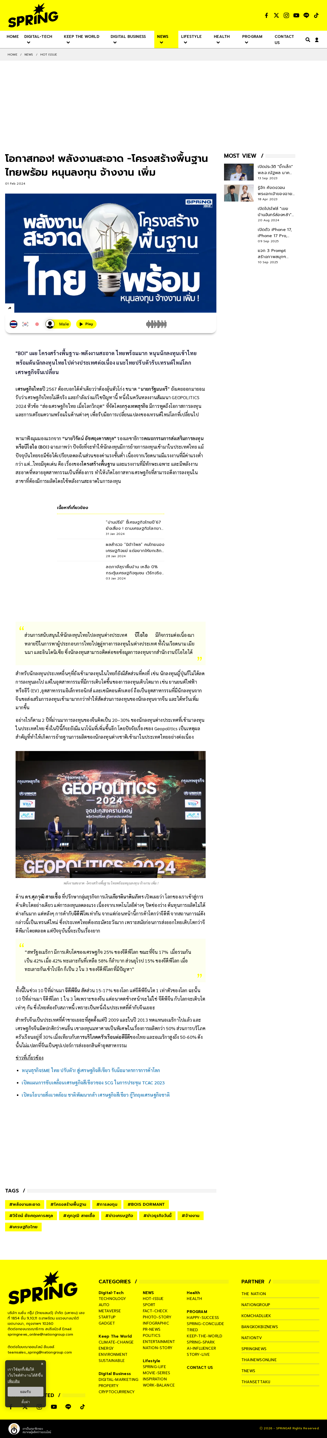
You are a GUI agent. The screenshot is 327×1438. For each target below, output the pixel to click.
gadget (107, 1323)
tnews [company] (248, 1371)
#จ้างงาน (190, 1216)
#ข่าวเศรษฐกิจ (119, 1216)
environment (113, 1354)
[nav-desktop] (13, 36)
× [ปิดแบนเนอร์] (42, 1364)
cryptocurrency (117, 1392)
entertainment (159, 1342)
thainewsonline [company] (259, 1360)
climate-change (116, 1342)
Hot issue (48, 54)
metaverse (110, 1311)
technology (112, 1299)
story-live (198, 1354)
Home (12, 54)
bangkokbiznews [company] (259, 1327)
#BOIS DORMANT (146, 1204)
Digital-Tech (111, 1293)
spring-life (154, 1367)
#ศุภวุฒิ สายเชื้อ (79, 1216)
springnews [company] (253, 1349)
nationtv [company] (251, 1338)
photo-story (157, 1317)
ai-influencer (201, 1348)
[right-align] (307, 39)
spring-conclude (205, 1324)
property (109, 1386)
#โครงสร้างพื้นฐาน (68, 1204)
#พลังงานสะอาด (24, 1204)
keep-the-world (204, 1336)
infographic (156, 1323)
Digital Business (115, 1374)
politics (152, 1335)
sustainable (112, 1360)
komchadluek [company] (256, 1316)
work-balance (159, 1385)
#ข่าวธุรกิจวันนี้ (157, 1216)
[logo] (33, 15)
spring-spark (201, 1342)
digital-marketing (118, 1379)
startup (107, 1317)
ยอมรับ (25, 1392)
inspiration (155, 1379)
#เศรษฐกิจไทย (23, 1227)
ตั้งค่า (25, 1402)
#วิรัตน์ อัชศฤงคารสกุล (31, 1216)
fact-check (155, 1311)
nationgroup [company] (255, 1305)
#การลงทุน (106, 1204)
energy (106, 1348)
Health (193, 1293)
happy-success (203, 1317)
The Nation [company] (253, 1294)
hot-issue (153, 1299)
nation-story (157, 1348)
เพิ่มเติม (14, 1381)
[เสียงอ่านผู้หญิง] (58, 324)
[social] (266, 15)
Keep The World (115, 1336)
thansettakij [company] (255, 1382)
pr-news (151, 1329)
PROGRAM (197, 1312)
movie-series (156, 1373)
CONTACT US (200, 1367)
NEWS (29, 54)
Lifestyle (151, 1361)
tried (192, 1330)
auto (104, 1305)
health (194, 1299)
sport (149, 1305)
